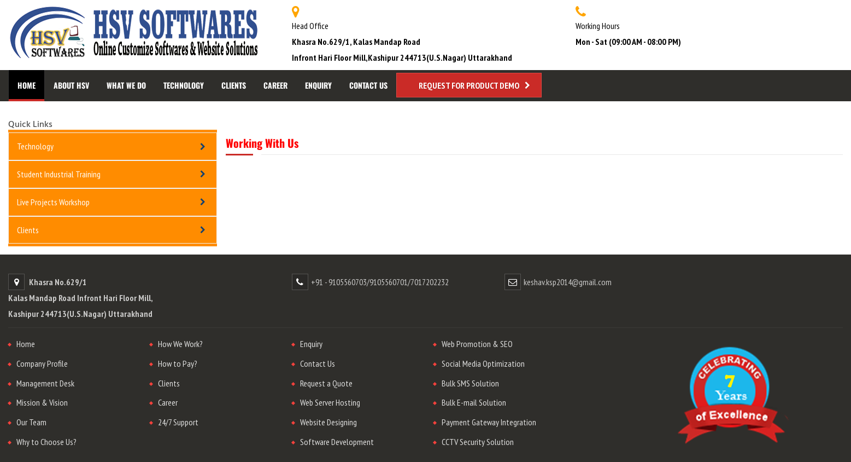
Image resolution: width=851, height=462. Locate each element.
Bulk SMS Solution (470, 383)
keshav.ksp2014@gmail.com (568, 281)
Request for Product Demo (469, 85)
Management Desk (45, 383)
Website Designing (328, 422)
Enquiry (318, 85)
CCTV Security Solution (478, 441)
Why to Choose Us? (46, 441)
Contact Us (368, 85)
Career (275, 85)
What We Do (126, 85)
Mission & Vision (42, 402)
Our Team (31, 422)
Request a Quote (326, 383)
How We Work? (180, 343)
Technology (183, 85)
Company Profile (42, 363)
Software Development (337, 441)
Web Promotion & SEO (477, 343)
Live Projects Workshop (53, 202)
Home (26, 85)
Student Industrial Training (59, 174)
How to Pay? (177, 363)
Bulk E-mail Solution (474, 402)
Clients (233, 85)
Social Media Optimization (483, 363)
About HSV (71, 85)
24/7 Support (178, 422)
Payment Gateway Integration (489, 422)
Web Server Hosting (330, 402)
